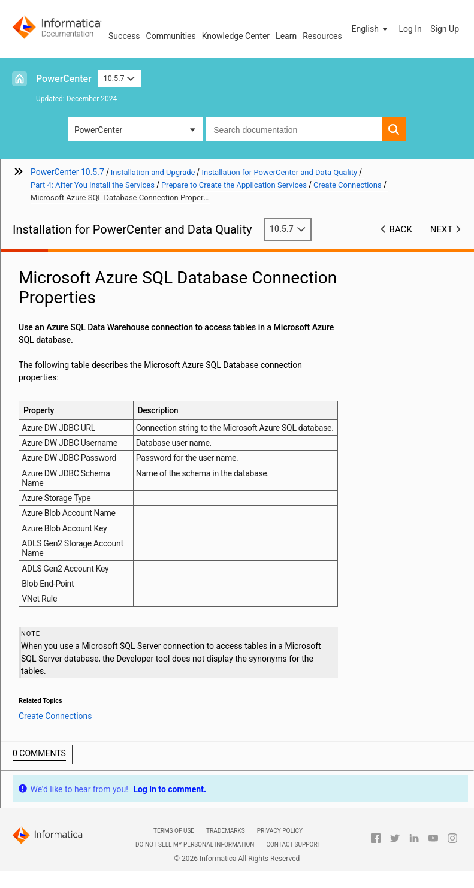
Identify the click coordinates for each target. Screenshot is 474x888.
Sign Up (444, 29)
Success (124, 36)
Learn (286, 36)
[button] (371, 28)
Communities (171, 36)
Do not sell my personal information (194, 844)
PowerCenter (64, 78)
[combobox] (294, 129)
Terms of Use (173, 830)
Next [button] (441, 229)
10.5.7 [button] (119, 78)
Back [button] (401, 229)
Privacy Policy (280, 830)
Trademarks (225, 830)
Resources (322, 36)
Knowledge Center (236, 36)
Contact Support (293, 844)
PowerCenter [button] (98, 130)
